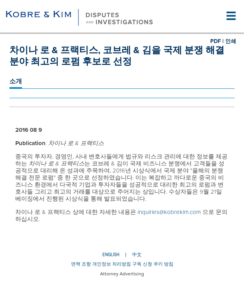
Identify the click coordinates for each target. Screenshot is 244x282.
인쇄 (230, 41)
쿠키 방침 (163, 264)
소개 (15, 81)
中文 (137, 254)
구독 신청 (142, 264)
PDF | (217, 41)
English (110, 254)
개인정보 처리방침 (111, 264)
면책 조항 (81, 264)
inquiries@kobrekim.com (169, 212)
